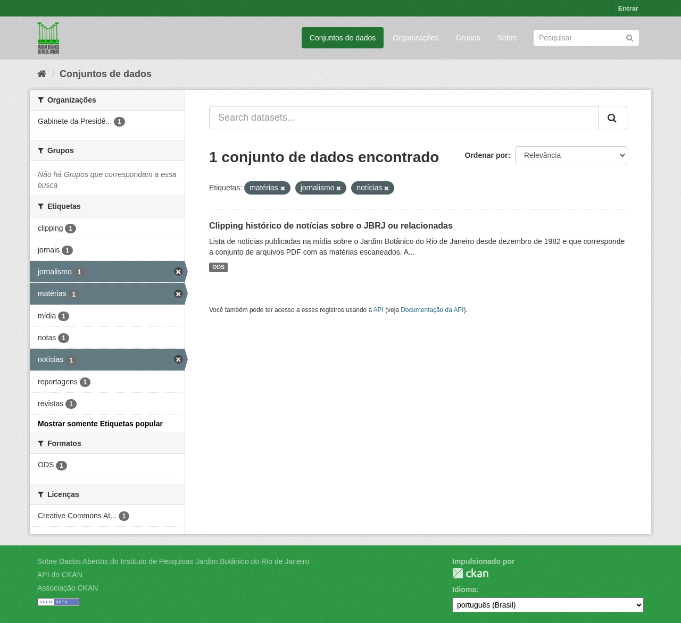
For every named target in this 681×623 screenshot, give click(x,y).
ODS (218, 267)
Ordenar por (486, 155)
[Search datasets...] (404, 118)
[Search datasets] (586, 37)
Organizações (415, 37)
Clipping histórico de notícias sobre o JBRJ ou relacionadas (331, 225)
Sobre (507, 37)
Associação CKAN (67, 588)
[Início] (41, 74)
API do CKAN (59, 574)
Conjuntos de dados (343, 37)
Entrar (628, 8)
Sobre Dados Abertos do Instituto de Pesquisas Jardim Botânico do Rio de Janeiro (173, 561)
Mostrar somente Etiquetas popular (100, 423)
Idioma (464, 589)
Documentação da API (432, 310)
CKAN (470, 573)
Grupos (468, 37)
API (378, 310)
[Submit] (629, 36)
